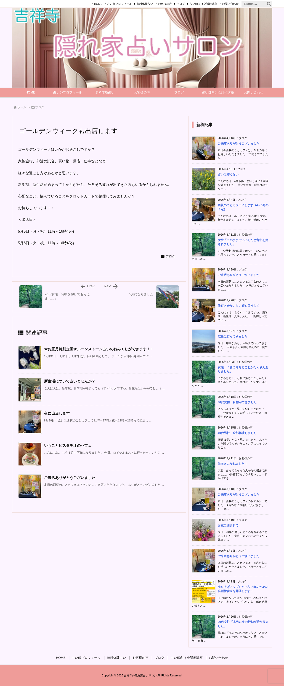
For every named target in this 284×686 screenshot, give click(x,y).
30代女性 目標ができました (237, 402)
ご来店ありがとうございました (69, 478)
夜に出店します (57, 413)
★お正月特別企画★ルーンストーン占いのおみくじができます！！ (99, 349)
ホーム (21, 107)
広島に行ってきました (232, 336)
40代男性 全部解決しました (239, 433)
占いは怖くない (228, 174)
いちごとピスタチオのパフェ (68, 445)
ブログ (181, 3)
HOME (98, 3)
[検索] (268, 4)
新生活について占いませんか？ (69, 381)
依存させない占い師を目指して (238, 305)
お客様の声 (165, 3)
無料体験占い (145, 3)
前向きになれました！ (232, 463)
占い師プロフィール (119, 3)
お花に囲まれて (228, 525)
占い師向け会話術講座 (203, 3)
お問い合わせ (230, 3)
